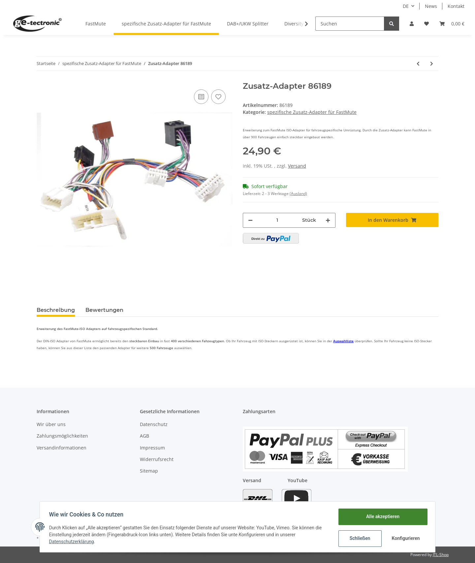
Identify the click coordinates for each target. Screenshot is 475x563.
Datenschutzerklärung (72, 541)
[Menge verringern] (250, 220)
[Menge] (277, 220)
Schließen (358, 538)
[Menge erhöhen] (328, 220)
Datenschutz (154, 424)
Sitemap (149, 471)
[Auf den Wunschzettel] (218, 96)
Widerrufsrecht (157, 459)
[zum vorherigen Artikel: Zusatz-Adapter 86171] (418, 63)
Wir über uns (51, 424)
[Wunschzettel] (426, 23)
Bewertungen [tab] (104, 310)
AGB (144, 436)
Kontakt (456, 6)
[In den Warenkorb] (392, 220)
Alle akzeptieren (381, 516)
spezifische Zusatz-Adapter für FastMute (312, 112)
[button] (411, 23)
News (431, 6)
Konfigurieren (405, 538)
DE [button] (406, 6)
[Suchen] (349, 24)
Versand (297, 166)
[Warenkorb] (452, 23)
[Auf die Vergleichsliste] (201, 96)
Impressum (152, 448)
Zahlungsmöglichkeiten (62, 436)
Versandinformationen (61, 448)
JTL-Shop (441, 554)
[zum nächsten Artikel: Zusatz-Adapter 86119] (431, 63)
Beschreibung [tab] (56, 310)
